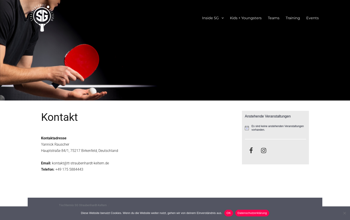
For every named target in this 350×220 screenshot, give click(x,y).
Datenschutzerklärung (252, 213)
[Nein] (344, 213)
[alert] (275, 128)
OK (229, 213)
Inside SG (210, 18)
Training (293, 18)
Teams (273, 18)
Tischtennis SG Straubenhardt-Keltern (83, 205)
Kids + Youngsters (246, 18)
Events (312, 18)
